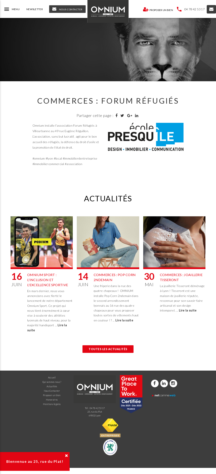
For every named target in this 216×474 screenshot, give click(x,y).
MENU (12, 9)
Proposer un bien (158, 9)
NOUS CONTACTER (67, 9)
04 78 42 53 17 (194, 9)
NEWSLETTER (34, 9)
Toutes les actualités (108, 349)
